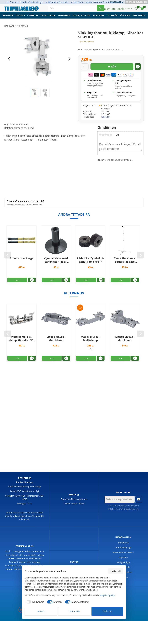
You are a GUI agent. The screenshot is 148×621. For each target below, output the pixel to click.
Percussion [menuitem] (139, 16)
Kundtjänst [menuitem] (115, 2)
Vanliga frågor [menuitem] (123, 562)
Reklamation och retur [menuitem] (123, 552)
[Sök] (100, 9)
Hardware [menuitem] (98, 16)
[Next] (68, 58)
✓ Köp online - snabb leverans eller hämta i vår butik (97, 2)
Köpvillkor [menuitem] (123, 557)
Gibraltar (105, 116)
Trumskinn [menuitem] (64, 16)
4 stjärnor (108, 134)
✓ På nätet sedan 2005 (57, 2)
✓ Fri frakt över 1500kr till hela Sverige (23, 2)
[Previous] (9, 58)
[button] (136, 9)
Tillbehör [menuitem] (112, 16)
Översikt (115, 571)
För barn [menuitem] (125, 16)
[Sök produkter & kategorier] (72, 9)
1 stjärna (100, 134)
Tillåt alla (107, 611)
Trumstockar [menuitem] (48, 16)
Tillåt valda (74, 611)
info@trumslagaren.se (77, 499)
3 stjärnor (105, 134)
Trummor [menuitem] (8, 16)
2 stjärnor (103, 134)
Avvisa (41, 611)
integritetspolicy (131, 509)
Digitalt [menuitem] (20, 16)
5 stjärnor (110, 134)
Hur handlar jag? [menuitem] (123, 547)
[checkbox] (34, 602)
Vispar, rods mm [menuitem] (81, 16)
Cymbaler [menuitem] (32, 16)
